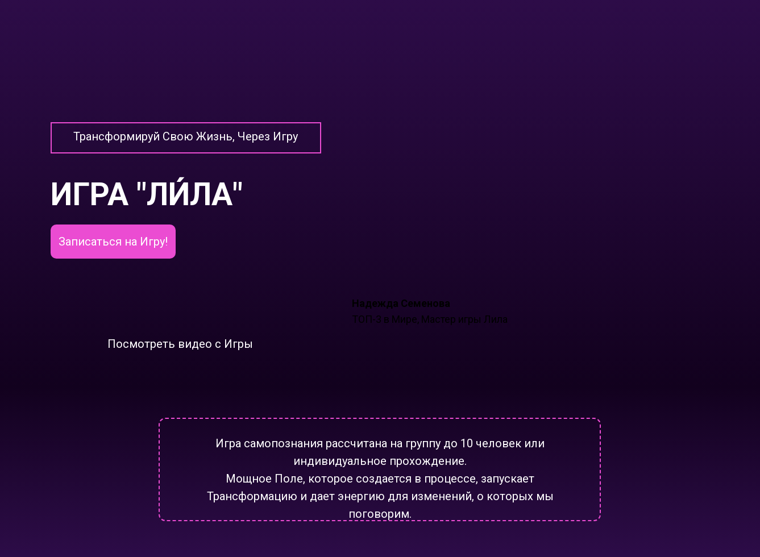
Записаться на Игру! (113, 241)
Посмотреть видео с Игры (180, 344)
